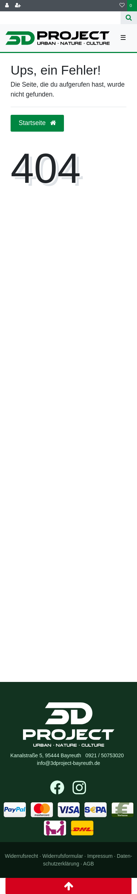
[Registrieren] (17, 5)
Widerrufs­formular (62, 856)
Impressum (100, 856)
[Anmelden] (7, 5)
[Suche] (129, 17)
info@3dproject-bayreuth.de (68, 763)
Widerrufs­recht (21, 856)
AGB (88, 864)
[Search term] (60, 17)
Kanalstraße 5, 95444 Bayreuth (45, 755)
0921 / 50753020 (104, 755)
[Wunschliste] (122, 5)
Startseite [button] (37, 123)
